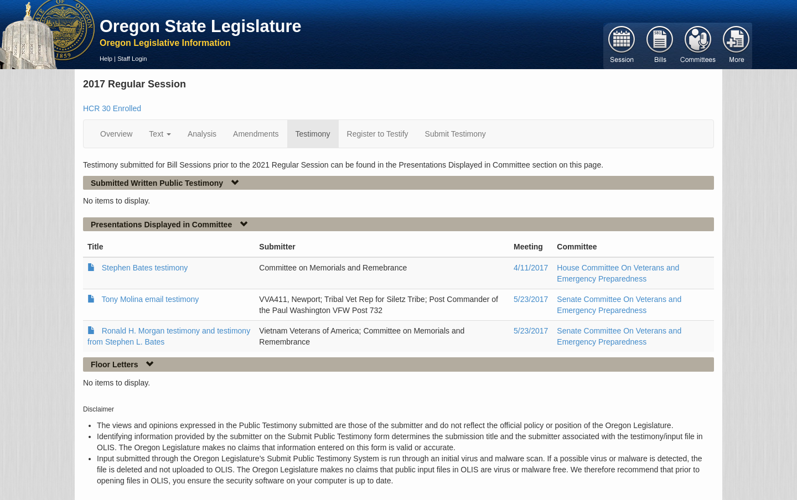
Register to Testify (377, 133)
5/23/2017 (531, 299)
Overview (116, 133)
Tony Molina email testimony (150, 299)
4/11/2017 (531, 267)
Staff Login (132, 58)
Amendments (255, 133)
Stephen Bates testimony (145, 267)
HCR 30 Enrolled (112, 108)
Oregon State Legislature (201, 26)
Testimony (313, 133)
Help (106, 58)
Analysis (202, 133)
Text (160, 133)
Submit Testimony (455, 133)
